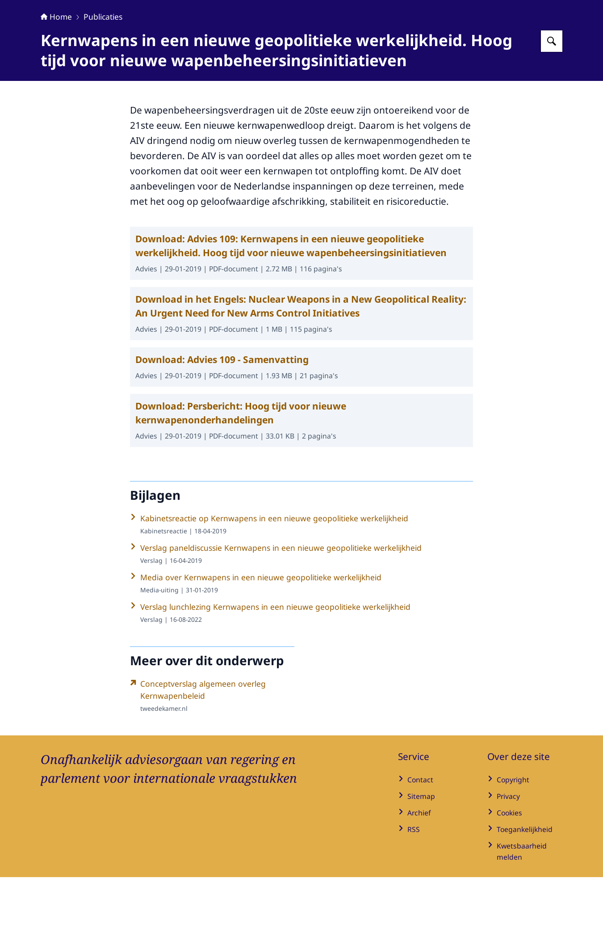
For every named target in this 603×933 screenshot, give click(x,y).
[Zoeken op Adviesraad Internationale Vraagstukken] (551, 97)
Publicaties (103, 72)
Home (56, 72)
